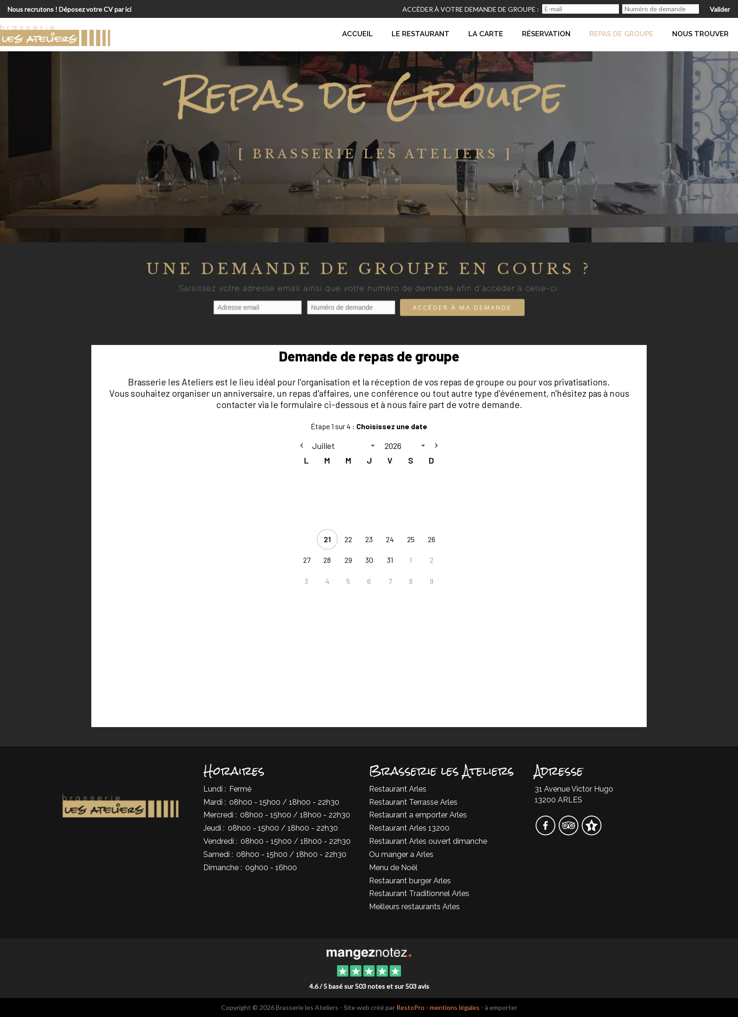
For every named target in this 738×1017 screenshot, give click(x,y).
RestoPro (410, 1007)
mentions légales (455, 1007)
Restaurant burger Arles (410, 880)
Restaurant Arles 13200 (409, 828)
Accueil (357, 34)
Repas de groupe (621, 34)
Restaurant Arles (397, 789)
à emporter (501, 1007)
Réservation (546, 34)
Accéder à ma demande (462, 308)
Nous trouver (700, 34)
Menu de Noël (393, 867)
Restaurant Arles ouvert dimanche (428, 841)
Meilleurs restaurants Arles (414, 906)
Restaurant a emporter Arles (418, 814)
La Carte (485, 34)
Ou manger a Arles (401, 854)
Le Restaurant (420, 34)
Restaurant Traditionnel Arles (419, 893)
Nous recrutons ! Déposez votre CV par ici (69, 9)
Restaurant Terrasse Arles (413, 802)
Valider (720, 9)
